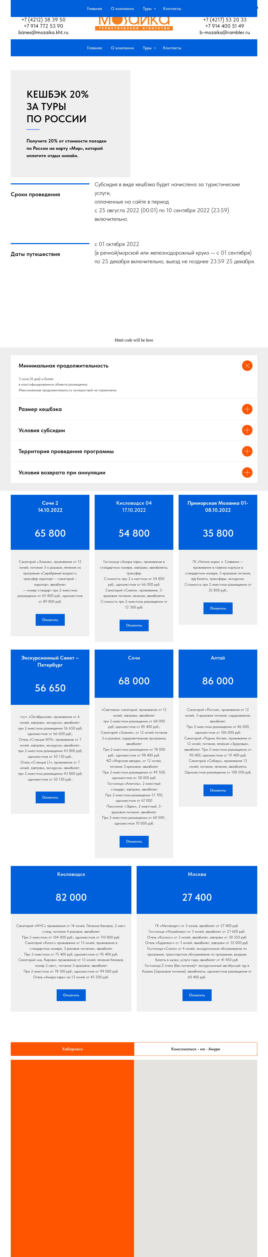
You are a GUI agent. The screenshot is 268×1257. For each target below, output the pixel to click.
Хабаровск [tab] (72, 1066)
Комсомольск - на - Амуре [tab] (195, 1066)
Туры (148, 47)
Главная (94, 47)
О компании (122, 47)
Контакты (172, 47)
